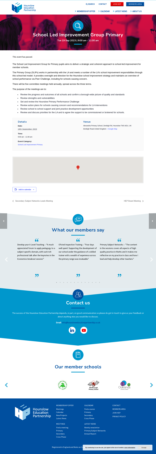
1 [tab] (56, 282)
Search (90, 4)
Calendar (104, 11)
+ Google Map (112, 129)
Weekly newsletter (92, 428)
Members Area (135, 4)
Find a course (89, 409)
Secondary (60, 434)
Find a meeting (62, 428)
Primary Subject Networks (95, 431)
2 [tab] (60, 282)
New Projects (61, 415)
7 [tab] (78, 282)
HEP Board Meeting (132, 201)
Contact (103, 4)
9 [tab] (85, 282)
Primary (59, 431)
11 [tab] (92, 282)
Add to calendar (25, 190)
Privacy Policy (119, 416)
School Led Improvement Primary (30, 145)
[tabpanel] (78, 257)
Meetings (60, 409)
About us (136, 11)
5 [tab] (71, 282)
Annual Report (90, 434)
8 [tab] (81, 282)
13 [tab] (99, 282)
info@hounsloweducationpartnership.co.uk (81, 322)
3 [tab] (64, 282)
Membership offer (85, 11)
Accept (143, 448)
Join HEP (117, 4)
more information (129, 447)
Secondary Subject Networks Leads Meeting (34, 201)
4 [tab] (67, 282)
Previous (5, 258)
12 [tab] (96, 282)
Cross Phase (61, 437)
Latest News (120, 11)
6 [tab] (74, 282)
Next (150, 258)
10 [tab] (89, 282)
